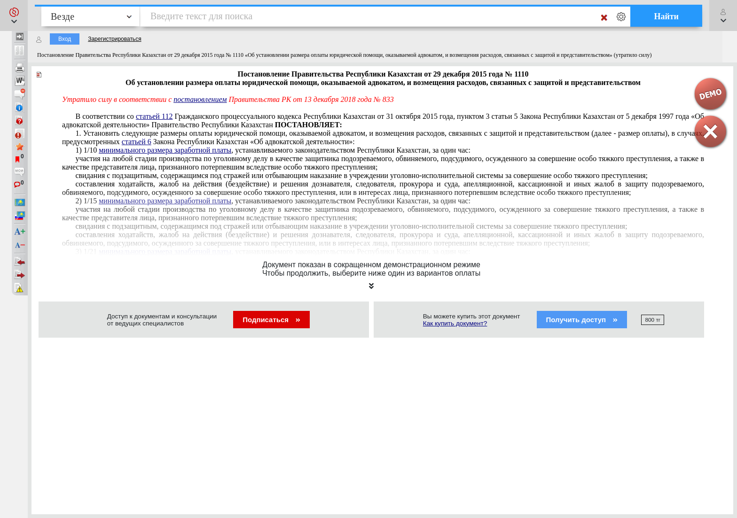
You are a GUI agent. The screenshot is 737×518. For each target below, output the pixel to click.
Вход (64, 39)
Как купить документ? (455, 323)
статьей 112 (154, 116)
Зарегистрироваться (114, 39)
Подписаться (271, 320)
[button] (14, 15)
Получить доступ (582, 320)
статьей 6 (136, 142)
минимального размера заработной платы (165, 150)
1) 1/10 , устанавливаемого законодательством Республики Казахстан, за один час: (272, 150)
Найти (666, 16)
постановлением (200, 99)
